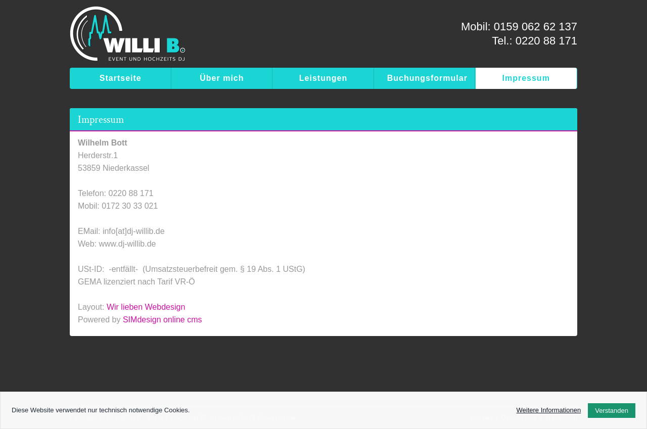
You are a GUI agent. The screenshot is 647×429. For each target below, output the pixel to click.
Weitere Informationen (549, 410)
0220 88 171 (546, 40)
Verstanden (611, 410)
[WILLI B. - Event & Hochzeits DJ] (128, 36)
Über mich (222, 78)
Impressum (526, 78)
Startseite (121, 78)
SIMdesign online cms (162, 319)
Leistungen (323, 78)
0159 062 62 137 (535, 26)
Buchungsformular (427, 78)
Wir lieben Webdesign (146, 307)
